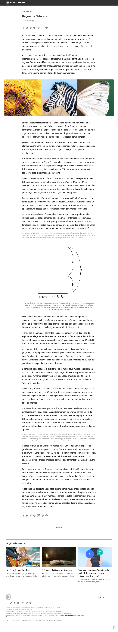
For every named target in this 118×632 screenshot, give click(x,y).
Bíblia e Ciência (27, 11)
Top (113, 627)
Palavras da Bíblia (17, 3)
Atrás (60, 527)
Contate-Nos (101, 597)
